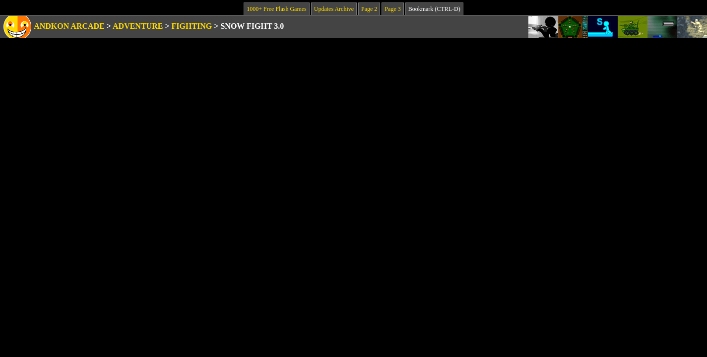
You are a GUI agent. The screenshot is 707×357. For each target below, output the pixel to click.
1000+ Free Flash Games (276, 8)
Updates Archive (334, 8)
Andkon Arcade (69, 26)
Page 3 (392, 8)
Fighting (192, 26)
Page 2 (369, 8)
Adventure (138, 26)
